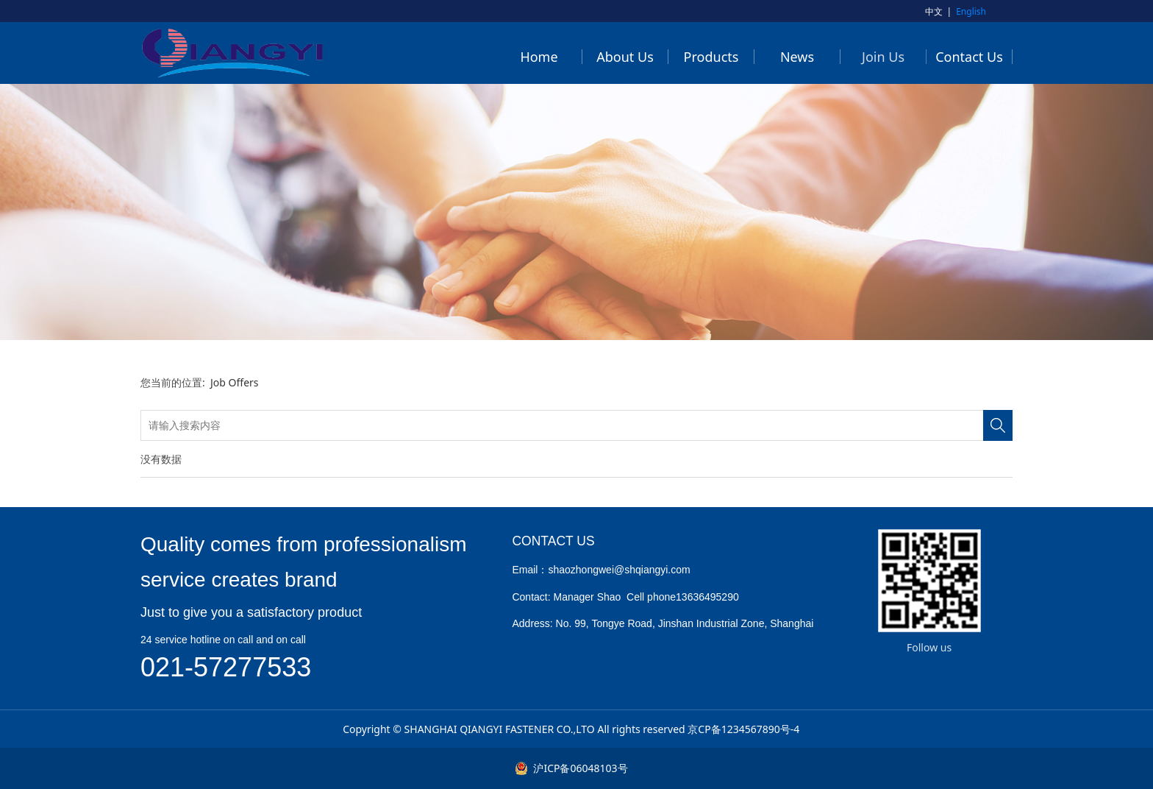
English (971, 11)
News (797, 56)
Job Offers (234, 382)
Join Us (883, 56)
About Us (625, 56)
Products (711, 56)
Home (538, 56)
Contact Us (969, 56)
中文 (934, 11)
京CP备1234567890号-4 (743, 729)
